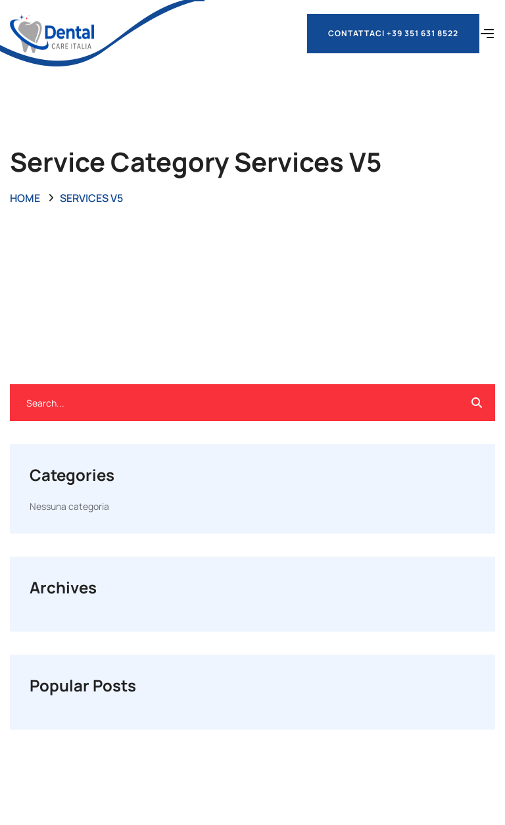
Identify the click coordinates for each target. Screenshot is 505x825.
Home (25, 198)
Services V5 (91, 198)
